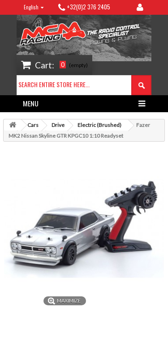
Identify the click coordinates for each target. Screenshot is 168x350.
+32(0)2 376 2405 (88, 6)
